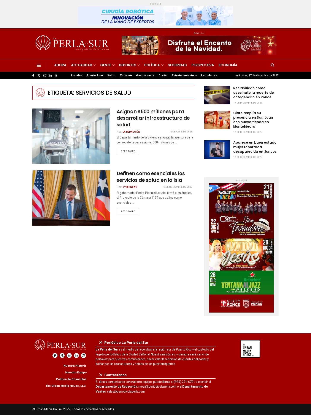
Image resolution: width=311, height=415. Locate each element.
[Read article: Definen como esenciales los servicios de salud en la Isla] (71, 198)
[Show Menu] (39, 65)
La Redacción (131, 132)
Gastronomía (145, 75)
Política (152, 65)
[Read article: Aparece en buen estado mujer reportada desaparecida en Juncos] (217, 149)
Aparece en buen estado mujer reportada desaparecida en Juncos (255, 147)
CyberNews (129, 187)
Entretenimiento (183, 75)
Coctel (163, 75)
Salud (111, 75)
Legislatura (209, 75)
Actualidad (81, 65)
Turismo (126, 75)
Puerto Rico (95, 75)
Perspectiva (203, 65)
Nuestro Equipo (76, 372)
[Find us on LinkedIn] (50, 75)
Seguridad (177, 65)
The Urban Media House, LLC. (66, 386)
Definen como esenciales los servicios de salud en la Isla (151, 177)
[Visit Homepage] (72, 43)
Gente (105, 65)
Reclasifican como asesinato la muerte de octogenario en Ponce (253, 92)
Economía (228, 65)
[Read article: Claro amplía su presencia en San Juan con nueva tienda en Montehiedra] (217, 120)
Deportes (127, 65)
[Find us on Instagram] (44, 75)
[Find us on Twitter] (38, 75)
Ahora (60, 65)
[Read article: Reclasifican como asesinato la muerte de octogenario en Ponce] (217, 95)
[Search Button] (272, 65)
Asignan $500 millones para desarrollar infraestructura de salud (153, 118)
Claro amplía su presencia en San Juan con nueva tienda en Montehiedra (253, 120)
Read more (130, 151)
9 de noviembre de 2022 (177, 187)
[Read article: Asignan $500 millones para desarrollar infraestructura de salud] (71, 136)
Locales (76, 75)
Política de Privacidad (71, 379)
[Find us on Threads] (56, 75)
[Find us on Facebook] (33, 75)
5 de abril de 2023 (181, 132)
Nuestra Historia (75, 366)
